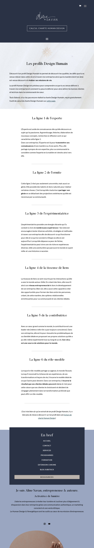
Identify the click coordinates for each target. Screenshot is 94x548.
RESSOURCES (47, 477)
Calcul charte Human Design (47, 28)
